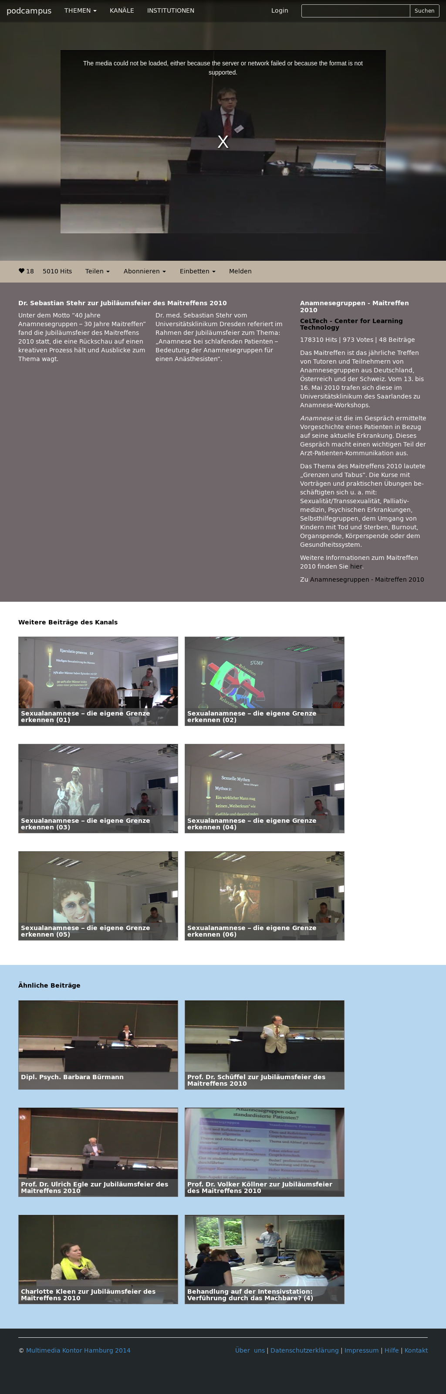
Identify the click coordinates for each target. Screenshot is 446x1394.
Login (279, 10)
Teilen (97, 271)
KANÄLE (122, 10)
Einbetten (198, 271)
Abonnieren (145, 271)
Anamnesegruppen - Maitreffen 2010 (367, 579)
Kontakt (416, 1350)
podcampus (29, 11)
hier (356, 566)
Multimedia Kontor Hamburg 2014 (78, 1350)
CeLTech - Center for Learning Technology (351, 324)
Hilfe (392, 1350)
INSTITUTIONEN (170, 10)
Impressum (362, 1350)
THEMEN (80, 10)
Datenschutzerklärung (304, 1350)
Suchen (425, 11)
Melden (240, 271)
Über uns (250, 1350)
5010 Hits (57, 271)
